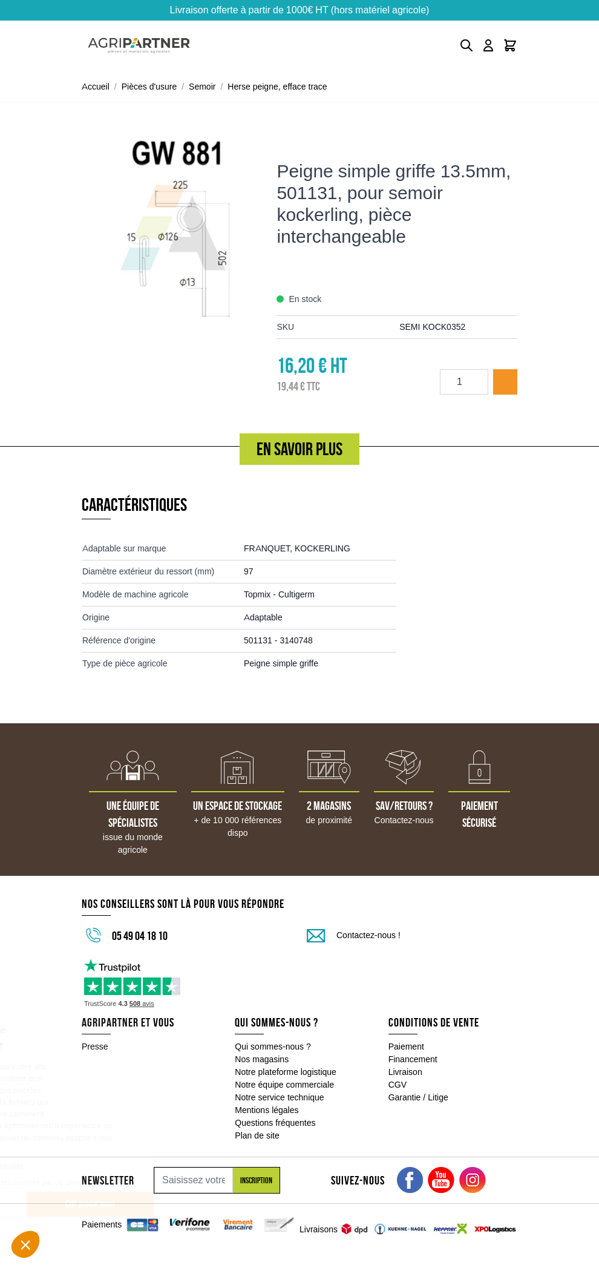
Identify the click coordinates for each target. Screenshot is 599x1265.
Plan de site (257, 1135)
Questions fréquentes (275, 1122)
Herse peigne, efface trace (277, 86)
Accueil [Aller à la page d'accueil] (96, 86)
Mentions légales (266, 1110)
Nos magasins (262, 1059)
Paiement (406, 1046)
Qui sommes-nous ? (273, 1046)
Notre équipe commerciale (284, 1084)
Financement (412, 1059)
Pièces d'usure (149, 86)
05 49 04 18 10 (140, 935)
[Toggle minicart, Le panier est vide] (510, 45)
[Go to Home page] (139, 46)
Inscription (256, 1180)
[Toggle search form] (466, 45)
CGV (397, 1084)
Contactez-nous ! (368, 935)
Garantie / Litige (418, 1097)
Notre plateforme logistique (285, 1071)
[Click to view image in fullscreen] (173, 227)
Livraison (405, 1071)
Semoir (202, 86)
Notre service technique (279, 1097)
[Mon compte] (488, 45)
